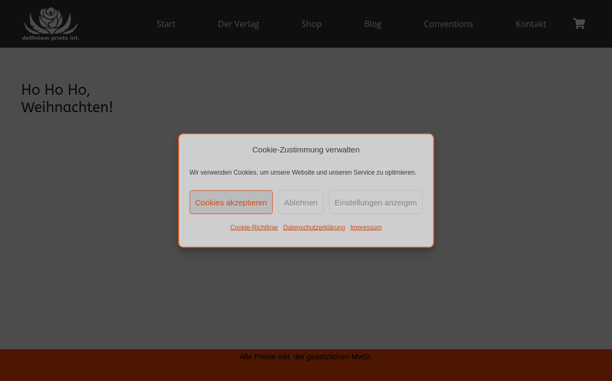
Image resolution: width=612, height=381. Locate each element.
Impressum (366, 227)
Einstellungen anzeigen (376, 201)
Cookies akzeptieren (231, 201)
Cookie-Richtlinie (254, 227)
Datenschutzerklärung (314, 227)
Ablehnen (300, 201)
